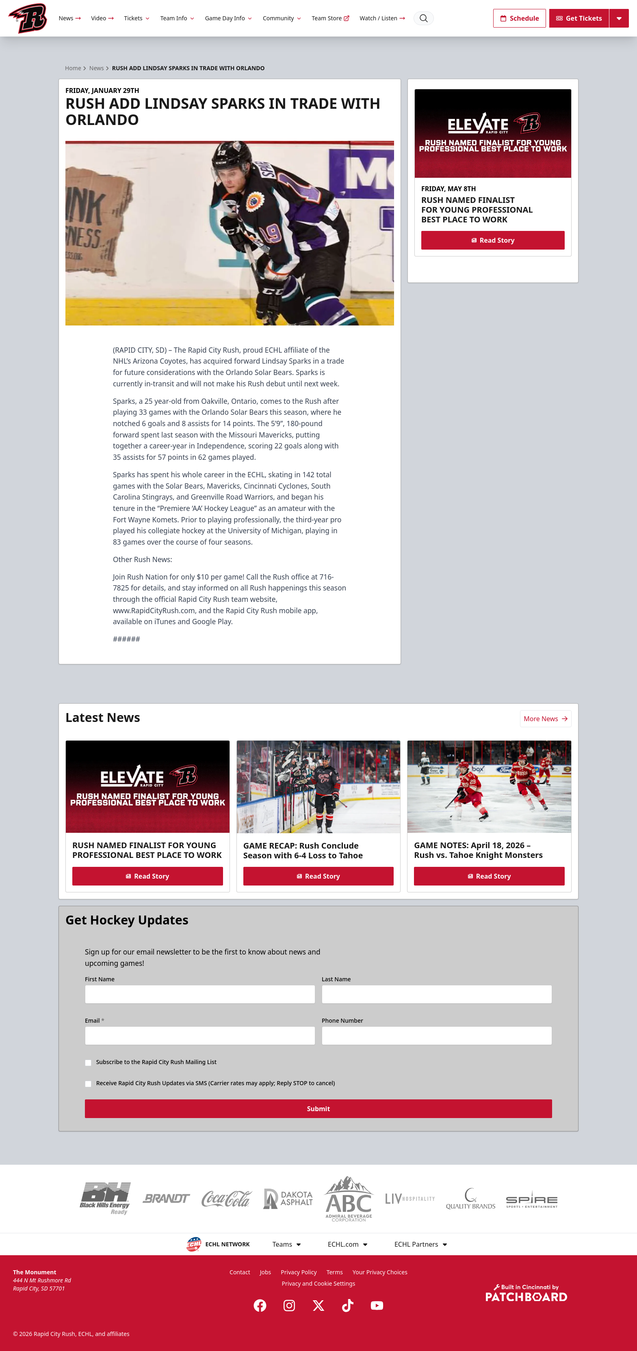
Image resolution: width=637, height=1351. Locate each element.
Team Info (177, 18)
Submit (318, 1109)
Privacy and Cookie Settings (318, 1283)
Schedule (519, 18)
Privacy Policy (298, 1272)
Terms (335, 1272)
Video (102, 18)
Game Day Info (229, 18)
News (69, 18)
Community (282, 18)
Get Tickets (579, 18)
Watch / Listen (382, 18)
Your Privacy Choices (380, 1272)
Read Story (492, 240)
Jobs (265, 1272)
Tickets (137, 18)
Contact (240, 1272)
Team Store (331, 18)
